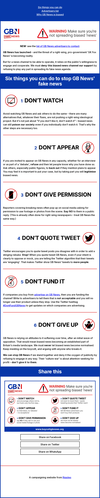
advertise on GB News (47, 294)
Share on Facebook (50, 437)
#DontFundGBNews (14, 305)
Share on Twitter (50, 444)
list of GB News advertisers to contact (57, 46)
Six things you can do (50, 7)
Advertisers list (50, 10)
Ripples (67, 477)
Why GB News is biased (50, 14)
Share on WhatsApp (50, 451)
